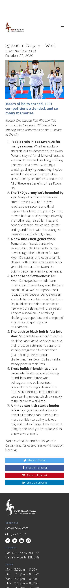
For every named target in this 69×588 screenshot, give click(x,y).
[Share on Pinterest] (34, 455)
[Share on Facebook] (34, 448)
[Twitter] (14, 521)
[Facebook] (7, 521)
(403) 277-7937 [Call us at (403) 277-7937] (15, 514)
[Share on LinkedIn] (34, 463)
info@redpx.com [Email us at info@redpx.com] (16, 508)
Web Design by (14, 581)
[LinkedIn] (21, 521)
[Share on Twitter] (34, 441)
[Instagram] (28, 521)
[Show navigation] (62, 8)
